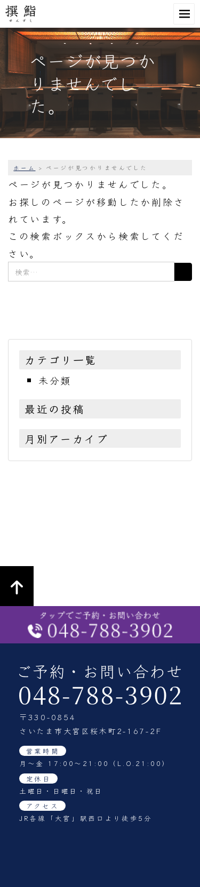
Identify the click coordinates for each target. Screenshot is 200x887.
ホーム (24, 167)
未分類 (54, 380)
